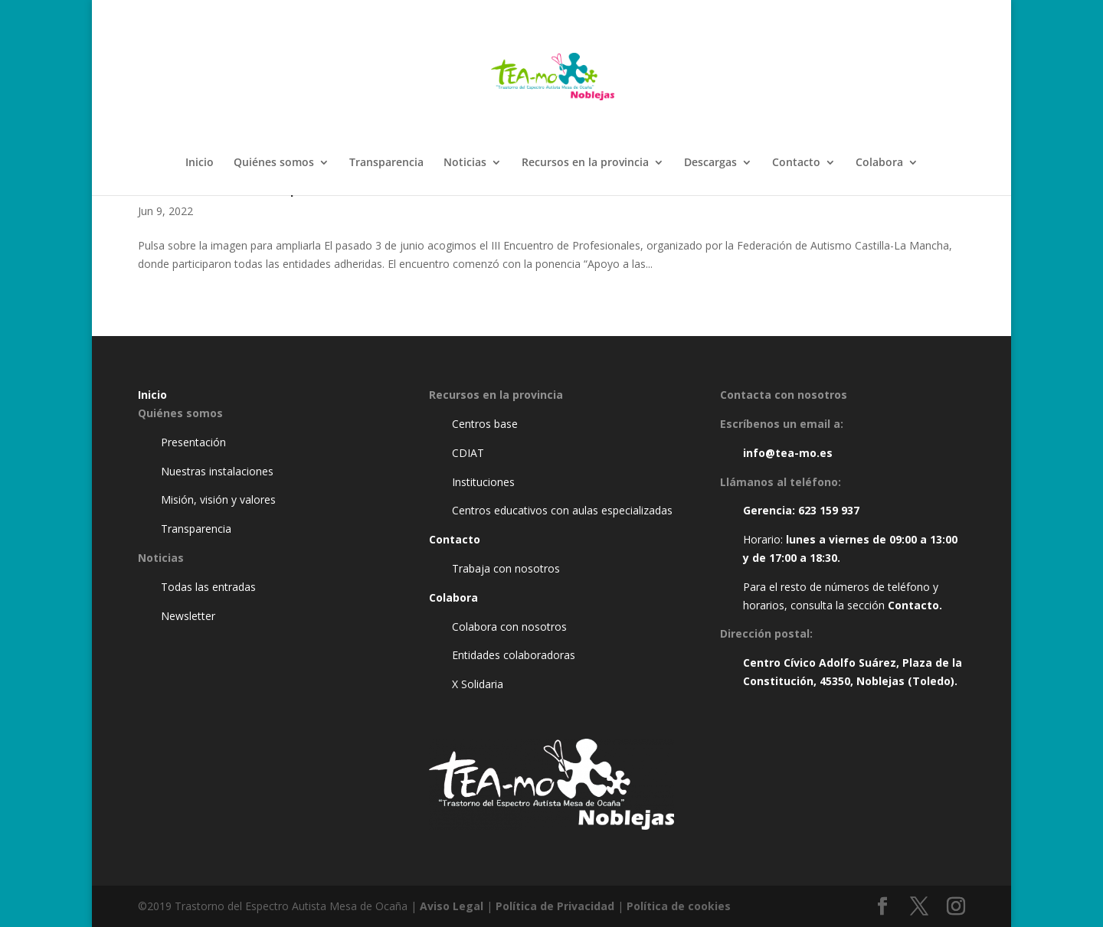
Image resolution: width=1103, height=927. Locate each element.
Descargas (710, 163)
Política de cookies (679, 906)
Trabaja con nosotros (506, 568)
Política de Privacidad (555, 906)
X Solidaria (477, 684)
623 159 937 (828, 510)
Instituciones (483, 482)
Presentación (193, 442)
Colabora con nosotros (509, 626)
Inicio (199, 163)
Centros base (485, 423)
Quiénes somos (274, 163)
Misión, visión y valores (218, 499)
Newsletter (188, 616)
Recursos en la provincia (585, 163)
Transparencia (386, 163)
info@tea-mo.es (788, 453)
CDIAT (468, 453)
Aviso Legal (451, 906)
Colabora (879, 163)
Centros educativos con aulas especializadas (562, 510)
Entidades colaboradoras (513, 655)
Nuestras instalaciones (217, 471)
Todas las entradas (208, 586)
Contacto (796, 163)
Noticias (464, 163)
